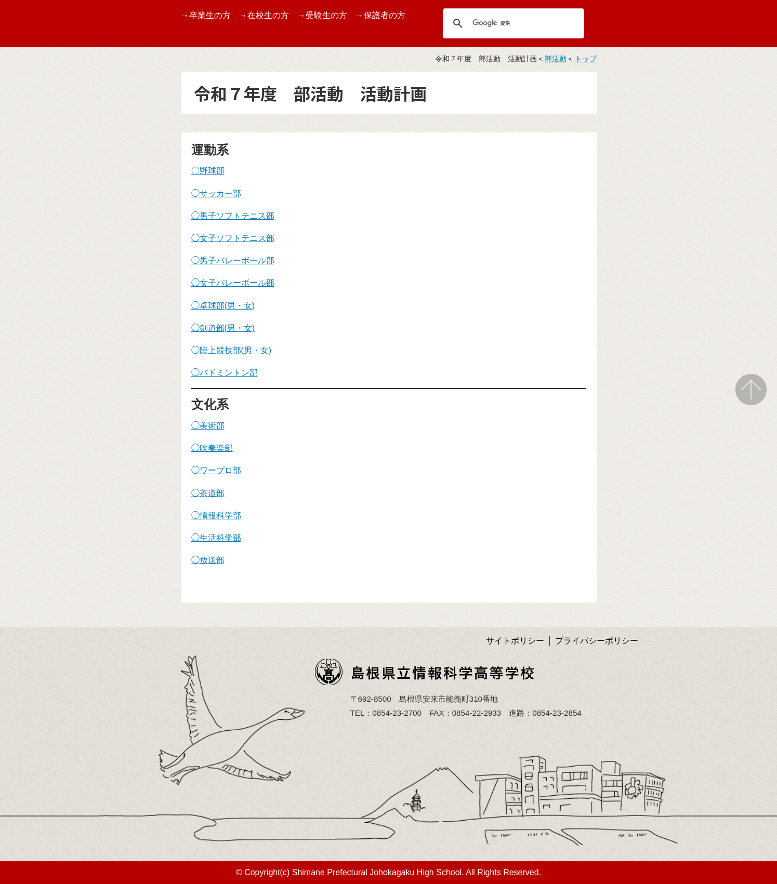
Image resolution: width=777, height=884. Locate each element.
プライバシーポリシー (596, 640)
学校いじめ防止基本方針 (49, 392)
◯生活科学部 (216, 537)
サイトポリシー (515, 640)
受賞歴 (20, 238)
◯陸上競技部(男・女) (231, 350)
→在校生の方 (264, 15)
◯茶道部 (208, 493)
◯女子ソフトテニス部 (232, 238)
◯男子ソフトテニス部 (232, 215)
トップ (586, 59)
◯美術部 (208, 425)
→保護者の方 (380, 15)
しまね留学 (28, 313)
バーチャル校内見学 (45, 214)
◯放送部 (208, 560)
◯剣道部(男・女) (223, 328)
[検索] (511, 23)
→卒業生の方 (206, 15)
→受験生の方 (322, 15)
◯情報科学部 (216, 515)
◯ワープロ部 (216, 470)
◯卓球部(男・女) (223, 305)
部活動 (20, 337)
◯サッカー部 (216, 193)
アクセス (24, 422)
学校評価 (24, 361)
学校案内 (24, 164)
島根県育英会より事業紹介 (49, 477)
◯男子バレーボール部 (232, 260)
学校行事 (24, 263)
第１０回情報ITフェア (49, 288)
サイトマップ (33, 446)
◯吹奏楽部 (212, 448)
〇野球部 (208, 170)
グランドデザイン (41, 189)
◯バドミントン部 (224, 372)
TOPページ (29, 140)
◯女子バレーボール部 (232, 282)
